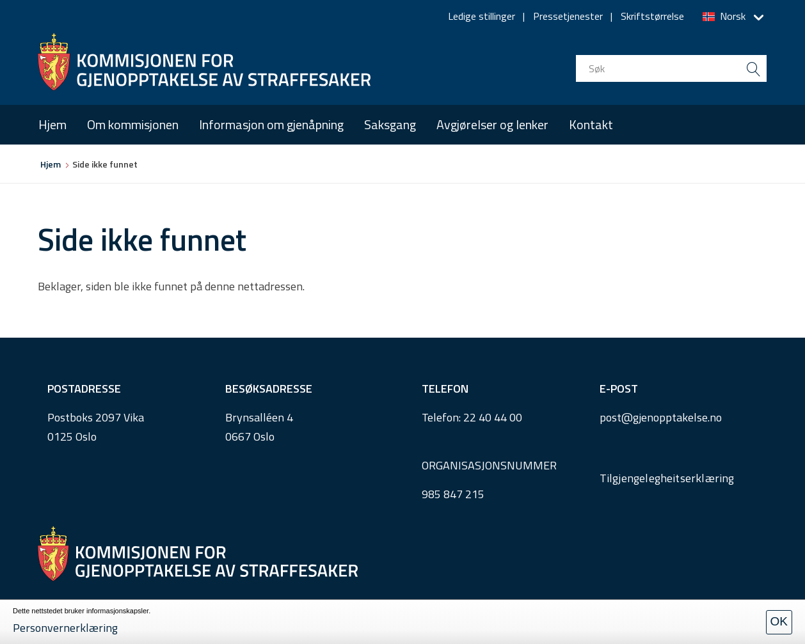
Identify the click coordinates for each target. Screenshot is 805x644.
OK (779, 621)
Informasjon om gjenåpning (271, 124)
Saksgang (390, 124)
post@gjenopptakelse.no (661, 417)
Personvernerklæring (65, 627)
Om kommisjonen (133, 124)
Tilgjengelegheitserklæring (667, 478)
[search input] (671, 68)
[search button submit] (753, 68)
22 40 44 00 (492, 417)
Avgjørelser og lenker (492, 124)
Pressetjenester (568, 16)
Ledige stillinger (481, 16)
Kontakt (591, 124)
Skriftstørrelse (652, 16)
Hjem (52, 124)
